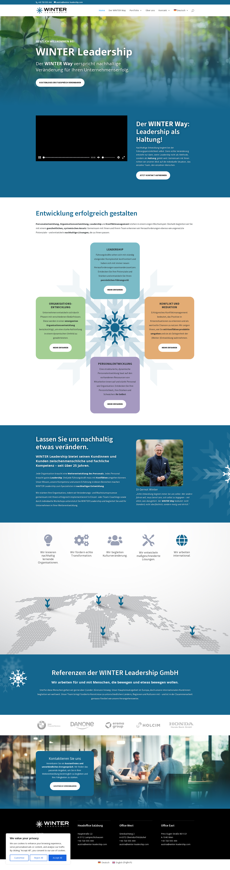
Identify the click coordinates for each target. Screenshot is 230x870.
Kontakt (163, 10)
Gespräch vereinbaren (64, 786)
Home (102, 10)
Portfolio (134, 10)
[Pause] (39, 157)
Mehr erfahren (115, 289)
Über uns (150, 10)
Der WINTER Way (117, 10)
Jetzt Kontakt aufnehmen (153, 175)
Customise (19, 857)
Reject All (38, 857)
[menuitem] (181, 12)
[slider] (66, 157)
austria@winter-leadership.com (92, 844)
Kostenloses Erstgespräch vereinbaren (60, 82)
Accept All (57, 857)
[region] (38, 848)
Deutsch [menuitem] (105, 862)
